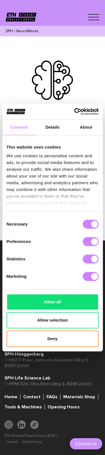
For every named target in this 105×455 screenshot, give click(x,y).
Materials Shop (79, 397)
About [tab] (86, 127)
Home (10, 397)
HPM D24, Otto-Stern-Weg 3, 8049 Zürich (50, 384)
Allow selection (52, 320)
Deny (52, 338)
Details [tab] (53, 127)
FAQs (51, 397)
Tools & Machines (23, 407)
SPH (9, 31)
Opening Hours (64, 407)
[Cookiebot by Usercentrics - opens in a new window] (75, 111)
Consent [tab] (18, 127)
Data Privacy (32, 441)
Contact (32, 397)
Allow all (52, 301)
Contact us (86, 443)
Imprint (12, 441)
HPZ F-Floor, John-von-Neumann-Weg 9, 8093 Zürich (46, 363)
